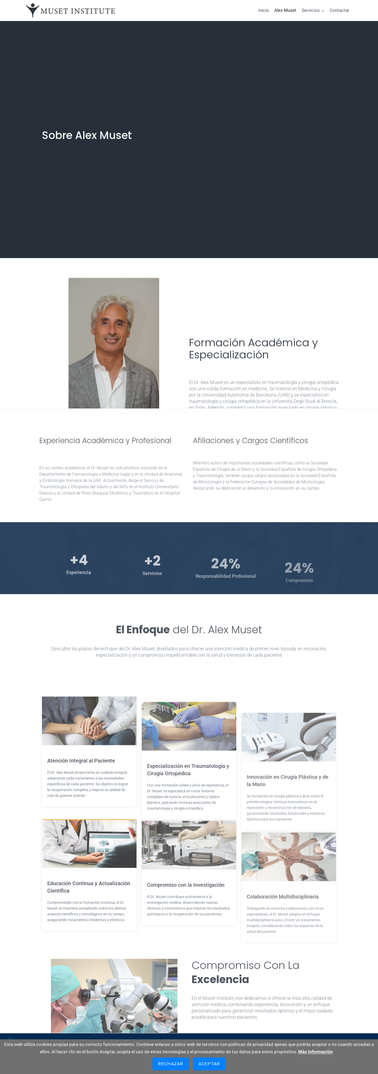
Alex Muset (285, 10)
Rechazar (170, 1063)
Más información (315, 1051)
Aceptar (209, 1063)
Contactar (339, 10)
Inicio (263, 10)
